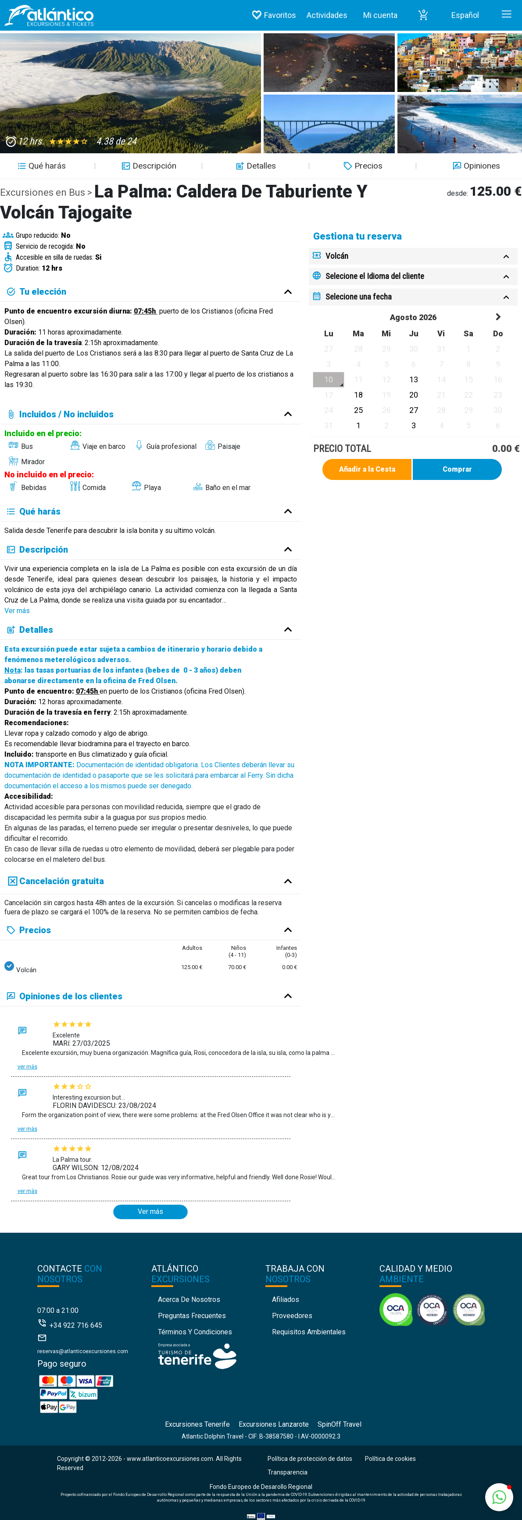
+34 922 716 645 (76, 1325)
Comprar (457, 469)
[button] (423, 15)
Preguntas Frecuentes (192, 1316)
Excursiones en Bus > (47, 192)
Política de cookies (390, 1458)
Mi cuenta (380, 15)
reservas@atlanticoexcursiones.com (82, 1351)
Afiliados (285, 1299)
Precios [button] (362, 166)
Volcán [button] (336, 256)
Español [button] (465, 15)
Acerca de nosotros (189, 1299)
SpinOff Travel (339, 1424)
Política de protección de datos (310, 1458)
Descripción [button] (147, 166)
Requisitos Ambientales (309, 1332)
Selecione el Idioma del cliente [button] (374, 276)
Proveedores (292, 1316)
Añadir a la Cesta (367, 469)
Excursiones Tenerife (197, 1424)
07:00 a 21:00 (58, 1310)
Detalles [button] (254, 166)
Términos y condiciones (195, 1332)
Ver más (17, 611)
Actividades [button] (327, 15)
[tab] (413, 256)
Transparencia (287, 1472)
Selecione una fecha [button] (358, 297)
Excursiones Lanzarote (274, 1424)
